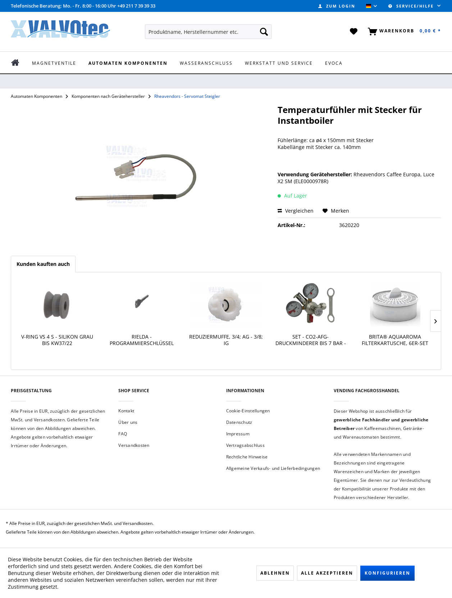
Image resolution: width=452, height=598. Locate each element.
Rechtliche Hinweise (247, 457)
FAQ (122, 434)
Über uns (127, 422)
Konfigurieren (387, 573)
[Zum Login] (336, 6)
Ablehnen (275, 573)
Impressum (238, 434)
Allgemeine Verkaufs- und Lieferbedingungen (273, 468)
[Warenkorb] (403, 31)
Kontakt (126, 411)
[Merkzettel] (354, 31)
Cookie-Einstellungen (248, 411)
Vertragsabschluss (245, 445)
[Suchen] (263, 31)
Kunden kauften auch (43, 264)
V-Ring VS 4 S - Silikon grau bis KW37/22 (57, 340)
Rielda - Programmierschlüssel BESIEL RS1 (142, 341)
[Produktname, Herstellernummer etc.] (208, 31)
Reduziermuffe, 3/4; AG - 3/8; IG (226, 340)
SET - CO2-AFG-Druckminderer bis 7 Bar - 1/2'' (310, 341)
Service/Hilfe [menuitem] (411, 6)
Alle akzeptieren (327, 573)
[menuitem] (337, 5)
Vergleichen (296, 210)
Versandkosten (133, 445)
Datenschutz (239, 422)
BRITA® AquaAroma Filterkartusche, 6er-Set (395, 340)
